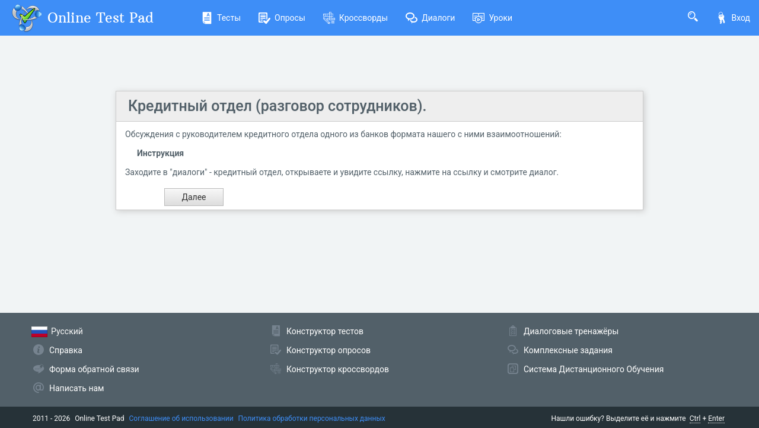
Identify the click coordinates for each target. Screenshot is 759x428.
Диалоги (430, 18)
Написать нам (76, 388)
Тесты (221, 18)
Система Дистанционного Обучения (594, 369)
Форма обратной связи (94, 369)
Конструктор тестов (324, 331)
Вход (733, 18)
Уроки (492, 18)
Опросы (282, 18)
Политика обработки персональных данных (311, 418)
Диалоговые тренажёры (571, 331)
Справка (65, 350)
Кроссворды (355, 18)
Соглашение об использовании (181, 418)
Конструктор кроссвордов (337, 369)
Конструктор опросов (328, 350)
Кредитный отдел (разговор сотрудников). (277, 106)
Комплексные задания (568, 350)
